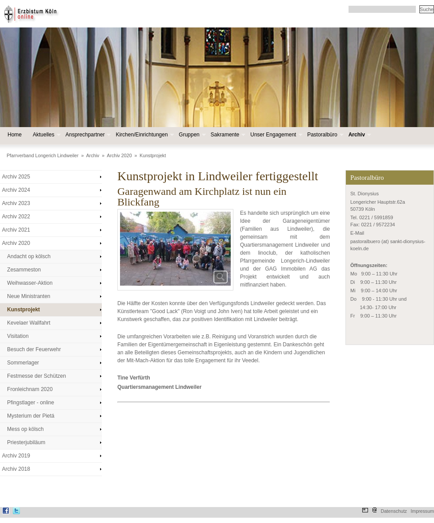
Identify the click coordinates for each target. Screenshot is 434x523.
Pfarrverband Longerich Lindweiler (42, 155)
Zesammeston (24, 270)
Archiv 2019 (16, 456)
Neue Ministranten (28, 296)
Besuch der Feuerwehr (34, 349)
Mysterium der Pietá (30, 416)
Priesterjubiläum (26, 442)
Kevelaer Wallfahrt (28, 323)
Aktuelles (46, 135)
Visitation (17, 336)
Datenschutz (394, 511)
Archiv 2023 (16, 203)
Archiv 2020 (119, 155)
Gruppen (191, 135)
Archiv (359, 135)
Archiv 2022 (16, 216)
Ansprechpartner (87, 135)
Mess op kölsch (25, 429)
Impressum (422, 511)
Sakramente (227, 135)
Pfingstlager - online (30, 402)
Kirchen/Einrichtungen (144, 135)
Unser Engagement (275, 135)
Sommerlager (23, 363)
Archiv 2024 (16, 190)
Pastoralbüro (324, 135)
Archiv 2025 (16, 177)
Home (15, 135)
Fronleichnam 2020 (30, 389)
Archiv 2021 (16, 230)
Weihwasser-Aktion (29, 283)
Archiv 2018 (16, 469)
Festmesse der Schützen (36, 376)
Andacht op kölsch (28, 256)
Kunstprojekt (153, 155)
